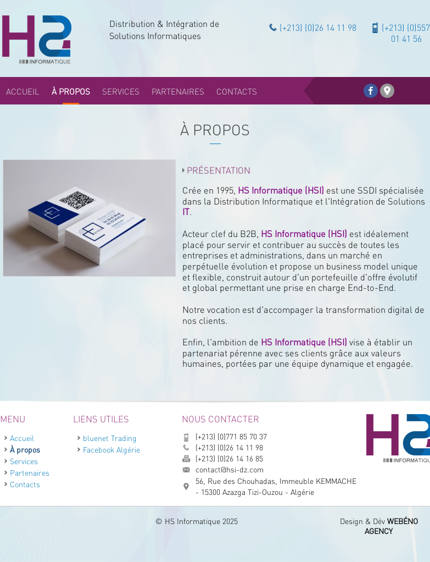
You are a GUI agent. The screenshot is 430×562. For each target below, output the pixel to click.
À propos (25, 449)
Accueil (22, 438)
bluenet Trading (110, 438)
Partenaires (29, 472)
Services (24, 461)
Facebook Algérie (111, 449)
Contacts (25, 484)
